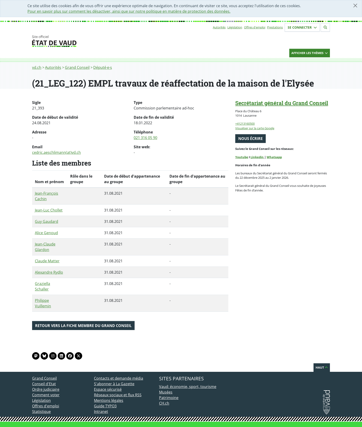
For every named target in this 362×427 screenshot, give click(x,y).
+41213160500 (245, 123)
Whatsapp (274, 157)
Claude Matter (47, 260)
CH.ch (164, 403)
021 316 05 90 (145, 137)
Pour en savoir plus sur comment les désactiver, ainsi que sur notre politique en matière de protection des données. (128, 11)
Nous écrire (250, 138)
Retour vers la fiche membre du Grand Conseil (83, 325)
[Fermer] (355, 5)
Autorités (219, 27)
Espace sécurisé (108, 389)
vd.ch (36, 67)
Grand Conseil (77, 67)
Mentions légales (108, 400)
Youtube (241, 157)
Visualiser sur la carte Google (254, 128)
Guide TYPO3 (105, 406)
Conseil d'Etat (44, 383)
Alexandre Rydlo (49, 272)
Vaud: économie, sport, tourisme (187, 386)
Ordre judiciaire (45, 389)
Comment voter (46, 394)
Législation (234, 27)
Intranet (101, 411)
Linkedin (257, 157)
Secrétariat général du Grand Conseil (281, 103)
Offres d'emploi (254, 27)
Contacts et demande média (118, 378)
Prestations (275, 27)
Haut (322, 367)
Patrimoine (168, 397)
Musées (165, 392)
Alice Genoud (46, 232)
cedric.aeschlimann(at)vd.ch (56, 152)
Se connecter (302, 27)
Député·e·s (102, 67)
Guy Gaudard (46, 221)
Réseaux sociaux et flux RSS (118, 394)
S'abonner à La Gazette (114, 383)
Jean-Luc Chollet (49, 210)
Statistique (41, 411)
